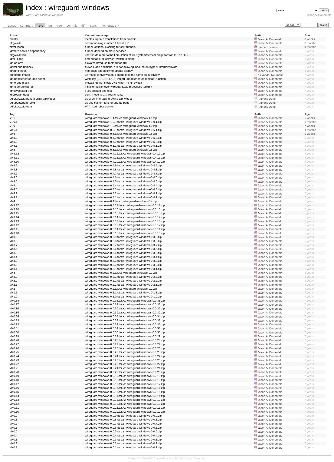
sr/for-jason (17, 47)
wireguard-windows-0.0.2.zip (144, 443)
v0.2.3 (13, 276)
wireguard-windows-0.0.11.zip (146, 407)
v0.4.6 (13, 177)
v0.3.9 (13, 237)
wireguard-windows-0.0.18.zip (146, 380)
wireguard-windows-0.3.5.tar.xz (104, 253)
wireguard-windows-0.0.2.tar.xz (104, 443)
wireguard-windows (78, 7)
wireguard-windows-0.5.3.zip (144, 137)
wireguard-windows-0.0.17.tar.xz (105, 384)
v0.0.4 (13, 435)
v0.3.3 (13, 260)
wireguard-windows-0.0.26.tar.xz (105, 348)
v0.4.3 (13, 189)
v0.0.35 (14, 312)
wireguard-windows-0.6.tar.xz (103, 133)
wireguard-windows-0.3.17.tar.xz (105, 205)
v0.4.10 (14, 161)
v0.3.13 (14, 221)
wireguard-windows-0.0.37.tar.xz (105, 304)
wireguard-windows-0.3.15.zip (146, 213)
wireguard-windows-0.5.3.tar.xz (104, 137)
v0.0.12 (14, 403)
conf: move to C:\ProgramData (104, 94)
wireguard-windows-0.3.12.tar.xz (105, 225)
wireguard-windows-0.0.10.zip (146, 411)
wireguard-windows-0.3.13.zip (146, 221)
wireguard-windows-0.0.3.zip (144, 439)
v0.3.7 (13, 245)
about (12, 25)
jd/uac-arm (16, 62)
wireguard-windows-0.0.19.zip (146, 376)
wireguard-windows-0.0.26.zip (146, 348)
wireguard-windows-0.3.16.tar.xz (105, 209)
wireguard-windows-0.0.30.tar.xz (105, 332)
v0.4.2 (13, 193)
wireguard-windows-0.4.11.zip (146, 157)
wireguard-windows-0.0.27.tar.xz (105, 344)
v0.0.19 (14, 376)
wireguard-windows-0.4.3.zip (144, 189)
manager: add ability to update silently (109, 70)
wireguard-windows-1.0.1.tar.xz (104, 121)
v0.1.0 (13, 296)
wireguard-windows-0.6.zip (140, 133)
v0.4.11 (14, 157)
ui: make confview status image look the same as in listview (122, 74)
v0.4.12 (14, 153)
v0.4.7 (13, 173)
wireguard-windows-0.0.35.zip (146, 312)
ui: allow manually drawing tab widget (108, 98)
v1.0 (12, 125)
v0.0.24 (14, 356)
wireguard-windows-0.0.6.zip (144, 427)
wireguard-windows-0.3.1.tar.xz (104, 268)
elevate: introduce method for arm (106, 62)
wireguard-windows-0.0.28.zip (146, 340)
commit (72, 25)
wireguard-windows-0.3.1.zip (144, 268)
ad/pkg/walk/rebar (21, 106)
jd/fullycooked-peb (21, 90)
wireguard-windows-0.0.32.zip (146, 324)
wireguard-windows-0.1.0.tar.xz (104, 296)
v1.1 (12, 118)
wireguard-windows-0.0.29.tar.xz (105, 336)
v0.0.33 (14, 320)
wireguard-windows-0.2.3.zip (144, 276)
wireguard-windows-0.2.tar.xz (103, 288)
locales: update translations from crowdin (111, 39)
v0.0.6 (13, 427)
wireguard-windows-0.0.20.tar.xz (105, 372)
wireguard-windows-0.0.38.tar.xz (105, 300)
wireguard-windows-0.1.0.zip (144, 296)
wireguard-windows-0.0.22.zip (146, 364)
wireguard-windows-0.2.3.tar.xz (104, 276)
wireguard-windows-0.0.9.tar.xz (104, 415)
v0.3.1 (13, 268)
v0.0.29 (14, 336)
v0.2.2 (13, 280)
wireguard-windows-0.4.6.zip (144, 177)
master (14, 39)
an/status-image (20, 74)
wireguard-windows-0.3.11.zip (146, 229)
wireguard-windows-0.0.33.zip (146, 320)
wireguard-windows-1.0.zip (140, 125)
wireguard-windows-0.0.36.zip (146, 308)
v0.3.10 (14, 233)
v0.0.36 (14, 308)
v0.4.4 (13, 185)
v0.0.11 (14, 407)
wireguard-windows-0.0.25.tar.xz (105, 352)
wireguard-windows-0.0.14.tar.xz (105, 396)
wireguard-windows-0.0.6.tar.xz (104, 427)
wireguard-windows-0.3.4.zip (144, 257)
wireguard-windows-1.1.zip (140, 118)
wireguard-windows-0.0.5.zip (144, 431)
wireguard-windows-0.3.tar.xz (103, 272)
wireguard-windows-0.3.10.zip (146, 233)
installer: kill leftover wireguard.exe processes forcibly (118, 86)
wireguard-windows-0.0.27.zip (146, 344)
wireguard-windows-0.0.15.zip (146, 391)
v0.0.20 (14, 372)
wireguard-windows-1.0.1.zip (144, 121)
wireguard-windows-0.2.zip (140, 288)
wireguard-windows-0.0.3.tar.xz (104, 439)
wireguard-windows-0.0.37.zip (146, 304)
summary (26, 25)
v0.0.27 (14, 344)
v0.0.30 (14, 332)
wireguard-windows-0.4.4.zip (144, 185)
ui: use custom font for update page (107, 102)
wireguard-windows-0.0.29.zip (146, 336)
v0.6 (12, 133)
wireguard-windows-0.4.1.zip (144, 197)
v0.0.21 (14, 368)
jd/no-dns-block (19, 82)
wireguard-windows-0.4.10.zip (146, 161)
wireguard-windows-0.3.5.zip (144, 253)
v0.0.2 (13, 443)
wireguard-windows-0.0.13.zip (146, 399)
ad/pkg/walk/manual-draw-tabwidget (32, 98)
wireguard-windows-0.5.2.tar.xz (104, 141)
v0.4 (12, 201)
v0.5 (12, 149)
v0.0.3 (13, 439)
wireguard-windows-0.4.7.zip (144, 173)
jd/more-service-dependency (27, 51)
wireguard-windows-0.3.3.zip (144, 260)
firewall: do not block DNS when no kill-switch (113, 82)
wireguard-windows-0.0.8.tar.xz (104, 419)
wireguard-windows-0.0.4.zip (144, 435)
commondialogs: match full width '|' (107, 43)
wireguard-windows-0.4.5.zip (144, 181)
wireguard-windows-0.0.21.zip (146, 368)
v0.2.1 (13, 284)
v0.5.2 (13, 141)
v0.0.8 (13, 419)
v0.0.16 (14, 387)
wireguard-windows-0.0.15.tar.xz (105, 391)
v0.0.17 (14, 384)
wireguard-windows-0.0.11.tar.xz (105, 407)
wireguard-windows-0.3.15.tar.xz (105, 213)
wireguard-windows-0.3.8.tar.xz (104, 241)
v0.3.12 (14, 225)
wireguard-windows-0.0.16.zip (146, 387)
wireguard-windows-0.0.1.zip (144, 447)
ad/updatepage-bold (22, 102)
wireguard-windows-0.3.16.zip (146, 209)
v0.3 (12, 272)
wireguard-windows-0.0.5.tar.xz (104, 431)
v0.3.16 (14, 209)
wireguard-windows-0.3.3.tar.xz (104, 260)
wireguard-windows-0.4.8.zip (144, 169)
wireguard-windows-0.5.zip (140, 149)
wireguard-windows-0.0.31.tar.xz (105, 328)
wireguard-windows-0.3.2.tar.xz (104, 264)
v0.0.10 (14, 411)
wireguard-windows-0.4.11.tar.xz (105, 157)
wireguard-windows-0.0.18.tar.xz (105, 380)
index (34, 7)
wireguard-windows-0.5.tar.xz (103, 149)
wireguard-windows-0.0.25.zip (146, 352)
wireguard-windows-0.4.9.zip (144, 165)
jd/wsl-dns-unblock (21, 67)
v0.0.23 (14, 360)
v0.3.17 (14, 205)
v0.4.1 (13, 197)
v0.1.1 (13, 292)
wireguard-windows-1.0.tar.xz (103, 125)
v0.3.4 (13, 257)
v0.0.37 (14, 304)
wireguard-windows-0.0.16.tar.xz (105, 387)
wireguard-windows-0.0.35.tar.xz (105, 312)
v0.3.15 (14, 213)
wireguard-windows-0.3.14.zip (146, 217)
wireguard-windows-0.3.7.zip (144, 245)
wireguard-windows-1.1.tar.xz (103, 118)
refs (40, 25)
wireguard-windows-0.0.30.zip (146, 332)
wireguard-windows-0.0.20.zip (146, 372)
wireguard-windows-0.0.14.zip (146, 396)
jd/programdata (19, 94)
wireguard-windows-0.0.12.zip (146, 403)
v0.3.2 (13, 264)
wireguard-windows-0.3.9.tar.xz (104, 237)
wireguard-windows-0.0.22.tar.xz (105, 364)
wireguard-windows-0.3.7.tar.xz (104, 245)
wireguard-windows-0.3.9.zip (144, 237)
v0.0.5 (13, 431)
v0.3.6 (13, 248)
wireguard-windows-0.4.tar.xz (103, 201)
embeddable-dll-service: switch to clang (110, 58)
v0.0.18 (14, 380)
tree (59, 25)
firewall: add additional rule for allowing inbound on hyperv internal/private (131, 67)
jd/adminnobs (18, 70)
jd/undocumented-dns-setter (27, 78)
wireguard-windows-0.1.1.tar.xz (104, 292)
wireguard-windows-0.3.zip (140, 272)
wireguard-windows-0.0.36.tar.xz (105, 308)
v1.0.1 (13, 121)
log (50, 25)
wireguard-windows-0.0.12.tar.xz (105, 403)
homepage (108, 25)
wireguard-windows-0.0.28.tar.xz (105, 340)
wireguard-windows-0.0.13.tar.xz (105, 399)
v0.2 (12, 288)
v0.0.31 (14, 328)
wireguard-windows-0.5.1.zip (144, 145)
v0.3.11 (14, 229)
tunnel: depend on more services (105, 51)
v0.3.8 (13, 241)
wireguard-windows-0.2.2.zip (144, 280)
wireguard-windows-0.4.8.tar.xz (104, 169)
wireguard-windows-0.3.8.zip (144, 241)
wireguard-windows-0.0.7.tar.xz (104, 423)
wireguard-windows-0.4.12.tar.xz (105, 153)
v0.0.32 (14, 324)
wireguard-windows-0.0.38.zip (146, 300)
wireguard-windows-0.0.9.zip (144, 415)
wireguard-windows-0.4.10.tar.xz (105, 161)
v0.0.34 (14, 316)
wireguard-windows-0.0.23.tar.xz (105, 360)
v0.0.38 (14, 300)
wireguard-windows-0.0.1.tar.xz (104, 447)
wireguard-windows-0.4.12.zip (146, 153)
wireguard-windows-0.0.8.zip (144, 419)
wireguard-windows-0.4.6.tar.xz (104, 177)
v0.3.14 (14, 217)
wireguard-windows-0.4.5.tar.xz (104, 181)
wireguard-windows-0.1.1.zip (144, 292)
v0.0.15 (14, 391)
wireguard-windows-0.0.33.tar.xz (105, 320)
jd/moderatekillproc (21, 86)
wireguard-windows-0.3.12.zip (146, 225)
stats (93, 25)
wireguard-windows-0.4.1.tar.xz (104, 197)
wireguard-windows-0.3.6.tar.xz (104, 248)
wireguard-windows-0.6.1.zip (144, 130)
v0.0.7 (13, 423)
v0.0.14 (14, 396)
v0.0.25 (14, 352)
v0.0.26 (14, 348)
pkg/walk (15, 43)
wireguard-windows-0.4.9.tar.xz (104, 165)
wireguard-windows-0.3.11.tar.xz (105, 229)
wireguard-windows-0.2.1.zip (144, 284)
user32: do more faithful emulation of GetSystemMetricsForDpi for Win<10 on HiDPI (137, 55)
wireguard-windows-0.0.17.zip (146, 384)
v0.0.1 (13, 447)
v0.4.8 (13, 169)
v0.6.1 (13, 130)
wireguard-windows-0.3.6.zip (144, 248)
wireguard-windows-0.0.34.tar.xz (105, 316)
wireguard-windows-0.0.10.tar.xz (105, 411)
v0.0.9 (13, 415)
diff (83, 25)
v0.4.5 (13, 181)
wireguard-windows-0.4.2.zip (144, 193)
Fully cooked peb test (98, 90)
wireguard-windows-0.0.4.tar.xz (104, 435)
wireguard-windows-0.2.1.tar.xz (104, 284)
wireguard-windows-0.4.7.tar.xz (104, 173)
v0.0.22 (14, 364)
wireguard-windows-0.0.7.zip (144, 423)
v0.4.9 (13, 165)
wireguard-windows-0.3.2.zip (144, 264)
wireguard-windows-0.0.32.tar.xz (105, 324)
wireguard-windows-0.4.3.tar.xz (104, 189)
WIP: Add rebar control (99, 106)
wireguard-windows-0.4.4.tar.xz (104, 185)
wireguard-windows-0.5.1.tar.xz (104, 145)
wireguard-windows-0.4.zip (140, 201)
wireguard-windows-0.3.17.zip (146, 205)
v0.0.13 (14, 399)
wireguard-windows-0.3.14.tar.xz (105, 217)
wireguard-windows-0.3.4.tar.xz (104, 257)
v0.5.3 (13, 137)
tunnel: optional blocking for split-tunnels (110, 47)
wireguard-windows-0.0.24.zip (146, 356)
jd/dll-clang (16, 58)
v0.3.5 (13, 253)
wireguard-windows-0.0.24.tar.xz (105, 356)
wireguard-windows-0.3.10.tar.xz (105, 233)
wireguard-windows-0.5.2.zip (144, 141)
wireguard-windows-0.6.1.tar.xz (104, 130)
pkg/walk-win (18, 55)
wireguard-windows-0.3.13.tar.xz (105, 221)
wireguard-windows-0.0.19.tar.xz (105, 376)
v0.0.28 (14, 340)
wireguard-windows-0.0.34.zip (146, 316)
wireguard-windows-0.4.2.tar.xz (104, 193)
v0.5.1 (13, 145)
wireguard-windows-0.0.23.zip (146, 360)
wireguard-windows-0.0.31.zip (146, 328)
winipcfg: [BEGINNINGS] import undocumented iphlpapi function (125, 78)
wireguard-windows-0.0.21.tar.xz (105, 368)
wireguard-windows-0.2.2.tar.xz (104, 280)
